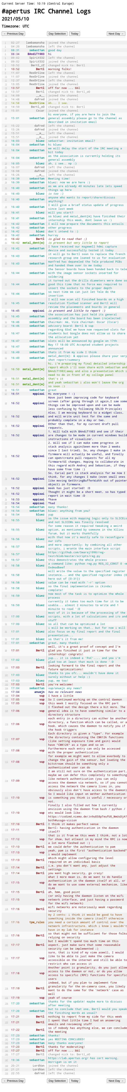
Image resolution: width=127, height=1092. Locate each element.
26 (6, 144)
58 (6, 333)
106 (6, 695)
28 (6, 157)
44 (6, 235)
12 (6, 84)
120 (6, 846)
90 (6, 588)
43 (6, 231)
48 (6, 256)
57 (6, 325)
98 (6, 650)
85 (6, 554)
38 (6, 207)
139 (6, 1022)
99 (6, 660)
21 (6, 125)
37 (6, 199)
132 (6, 958)
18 (6, 106)
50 (6, 273)
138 (6, 1016)
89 (6, 582)
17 (6, 103)
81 (6, 520)
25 (6, 140)
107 (6, 699)
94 (6, 624)
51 (6, 284)
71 (6, 435)
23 (6, 133)
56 (6, 322)
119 (6, 839)
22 (6, 129)
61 (6, 352)
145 (6, 1050)
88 (6, 575)
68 (6, 403)
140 (6, 1029)
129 (6, 922)
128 (6, 909)
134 (6, 988)
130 (6, 935)
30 (6, 167)
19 (6, 110)
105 (6, 692)
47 (6, 248)
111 (6, 739)
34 (6, 182)
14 (6, 91)
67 (6, 393)
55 (6, 316)
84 (6, 546)
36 (6, 193)
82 (6, 529)
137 (6, 1011)
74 (6, 488)
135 (6, 997)
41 (6, 224)
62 (6, 358)
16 (6, 99)
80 (6, 514)
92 (6, 605)
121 (6, 852)
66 (6, 390)
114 (6, 780)
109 (6, 710)
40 (6, 218)
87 (6, 565)
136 (6, 1003)
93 (6, 616)
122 (6, 860)
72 (6, 456)
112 (6, 750)
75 (6, 493)
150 (6, 1073)
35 (6, 188)
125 (6, 882)
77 (6, 503)
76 (6, 499)
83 (6, 539)
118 (6, 829)
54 (6, 310)
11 (6, 80)
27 (6, 150)
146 (6, 1054)
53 (6, 303)
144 (6, 1046)
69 (6, 416)
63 (6, 369)
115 (6, 797)
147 (6, 1060)
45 (6, 239)
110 (6, 724)
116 (6, 812)
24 (6, 137)
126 (6, 892)
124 (6, 873)
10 (6, 76)
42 (6, 227)
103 (6, 684)
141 (6, 1035)
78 (6, 507)
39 (6, 212)
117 (6, 824)
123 (6, 867)
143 (6, 1043)
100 (6, 667)
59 (6, 341)
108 (6, 703)
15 (6, 95)
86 (6, 559)
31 (6, 171)
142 (6, 1039)
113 (6, 761)
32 (6, 174)
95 (6, 631)
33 (6, 178)
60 (6, 346)
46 (6, 242)
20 (6, 118)
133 (6, 973)
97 (6, 643)
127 (6, 899)
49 (6, 263)
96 (6, 639)
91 (6, 595)
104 (6, 688)
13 (6, 88)
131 (6, 945)
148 (6, 1065)
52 (6, 293)
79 (6, 510)
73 (6, 478)
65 (6, 384)
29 (6, 163)
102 (6, 680)
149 (6, 1069)
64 (6, 378)
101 (6, 675)
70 (6, 425)
